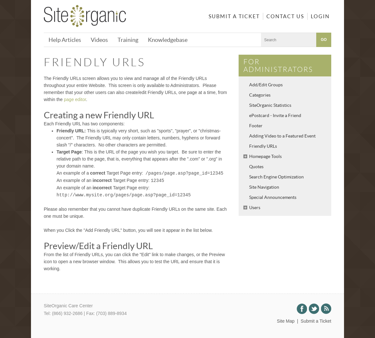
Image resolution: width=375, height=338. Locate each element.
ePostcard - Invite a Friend (275, 115)
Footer (256, 125)
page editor (75, 99)
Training (128, 39)
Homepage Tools (265, 156)
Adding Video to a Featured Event (282, 135)
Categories (260, 95)
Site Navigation (264, 187)
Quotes (256, 166)
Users (254, 207)
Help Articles (65, 39)
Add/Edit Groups (266, 84)
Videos (99, 39)
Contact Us (285, 16)
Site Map (286, 321)
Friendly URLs (263, 146)
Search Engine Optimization (276, 176)
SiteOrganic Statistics (270, 105)
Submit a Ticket (234, 16)
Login (320, 16)
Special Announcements (272, 197)
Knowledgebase (168, 39)
